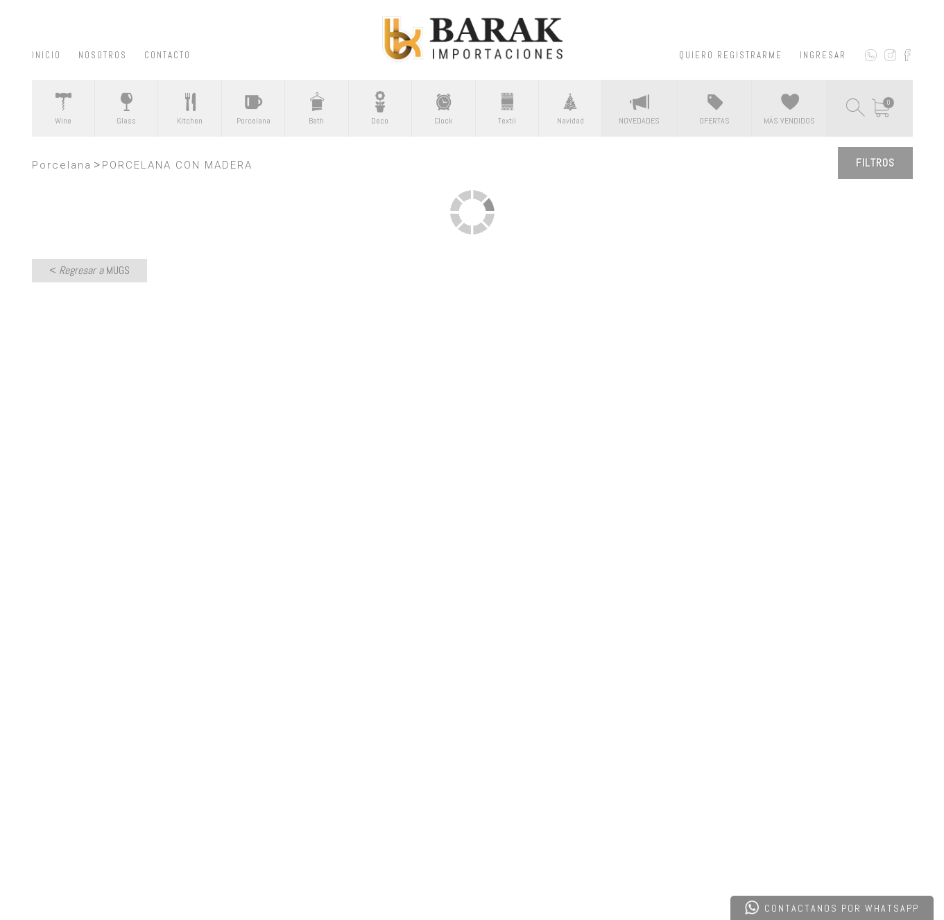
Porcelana (62, 165)
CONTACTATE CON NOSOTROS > (472, 561)
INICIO (46, 55)
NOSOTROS (102, 55)
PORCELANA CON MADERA (177, 165)
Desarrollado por (128, 874)
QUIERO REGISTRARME (730, 55)
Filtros (875, 162)
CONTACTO (167, 55)
